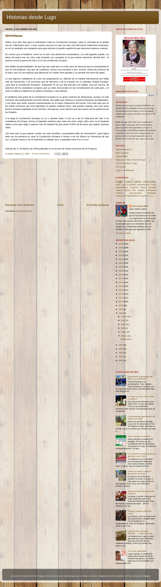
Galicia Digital (122, 156)
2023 (121, 255)
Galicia (143, 187)
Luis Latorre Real (140, 206)
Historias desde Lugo (31, 17)
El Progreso (121, 167)
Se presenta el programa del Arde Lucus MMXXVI (140, 377)
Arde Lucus (121, 185)
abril (123, 328)
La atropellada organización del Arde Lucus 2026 (141, 417)
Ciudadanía (144, 196)
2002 (121, 353)
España (141, 190)
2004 (121, 345)
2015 (121, 286)
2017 (121, 278)
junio (123, 320)
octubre (124, 316)
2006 (121, 309)
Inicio (60, 204)
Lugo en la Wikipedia (125, 170)
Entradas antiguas (98, 204)
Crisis (153, 185)
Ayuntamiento (122, 187)
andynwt (119, 576)
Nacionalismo (133, 196)
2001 (121, 356)
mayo (123, 324)
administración (143, 185)
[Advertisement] (57, 180)
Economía (131, 185)
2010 (121, 305)
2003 (121, 349)
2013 (121, 294)
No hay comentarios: (41, 153)
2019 (121, 271)
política (137, 181)
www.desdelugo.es (124, 149)
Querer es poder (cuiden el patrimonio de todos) (139, 472)
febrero (124, 336)
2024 (121, 251)
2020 (121, 267)
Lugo (119, 181)
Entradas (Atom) (25, 211)
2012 (121, 298)
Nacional (152, 187)
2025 (121, 248)
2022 (121, 259)
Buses (151, 196)
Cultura (128, 181)
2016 (121, 282)
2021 (121, 263)
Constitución (121, 196)
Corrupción (151, 190)
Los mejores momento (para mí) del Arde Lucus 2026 (142, 455)
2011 (121, 301)
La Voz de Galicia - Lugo (126, 163)
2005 (121, 313)
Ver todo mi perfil (123, 233)
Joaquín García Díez (126, 190)
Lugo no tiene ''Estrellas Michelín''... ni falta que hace (140, 532)
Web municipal (122, 153)
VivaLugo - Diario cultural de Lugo (130, 160)
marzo (124, 332)
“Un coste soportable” (137, 551)
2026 (121, 244)
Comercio (134, 187)
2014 (121, 290)
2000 (121, 360)
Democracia (149, 181)
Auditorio (119, 193)
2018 (121, 275)
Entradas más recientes (19, 204)
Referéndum (13, 36)
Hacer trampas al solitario (139, 436)
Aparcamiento (135, 193)
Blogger (146, 576)
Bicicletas (152, 193)
